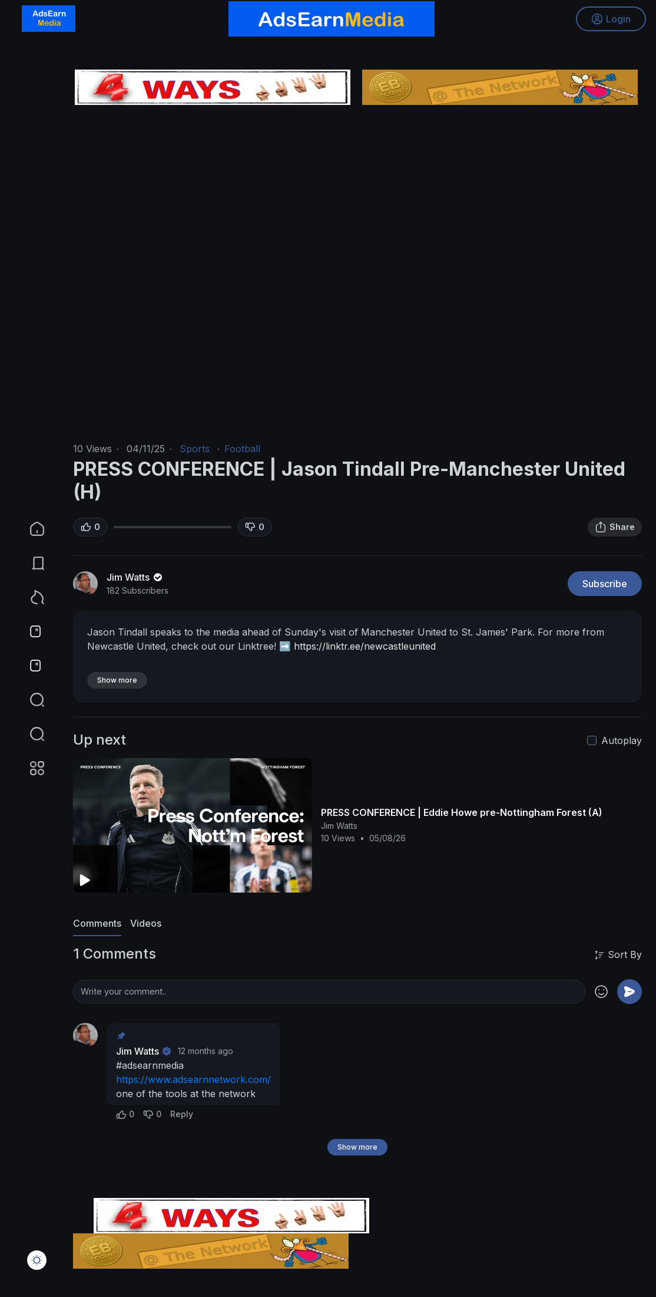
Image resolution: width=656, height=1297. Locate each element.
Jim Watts (135, 577)
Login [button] (609, 21)
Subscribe (604, 584)
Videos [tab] (145, 923)
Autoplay (621, 740)
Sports (195, 449)
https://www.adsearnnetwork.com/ (193, 1079)
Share (615, 527)
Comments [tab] (97, 923)
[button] (29, 734)
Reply (181, 1114)
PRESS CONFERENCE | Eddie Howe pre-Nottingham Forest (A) (461, 812)
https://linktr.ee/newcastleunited (365, 646)
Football (242, 449)
